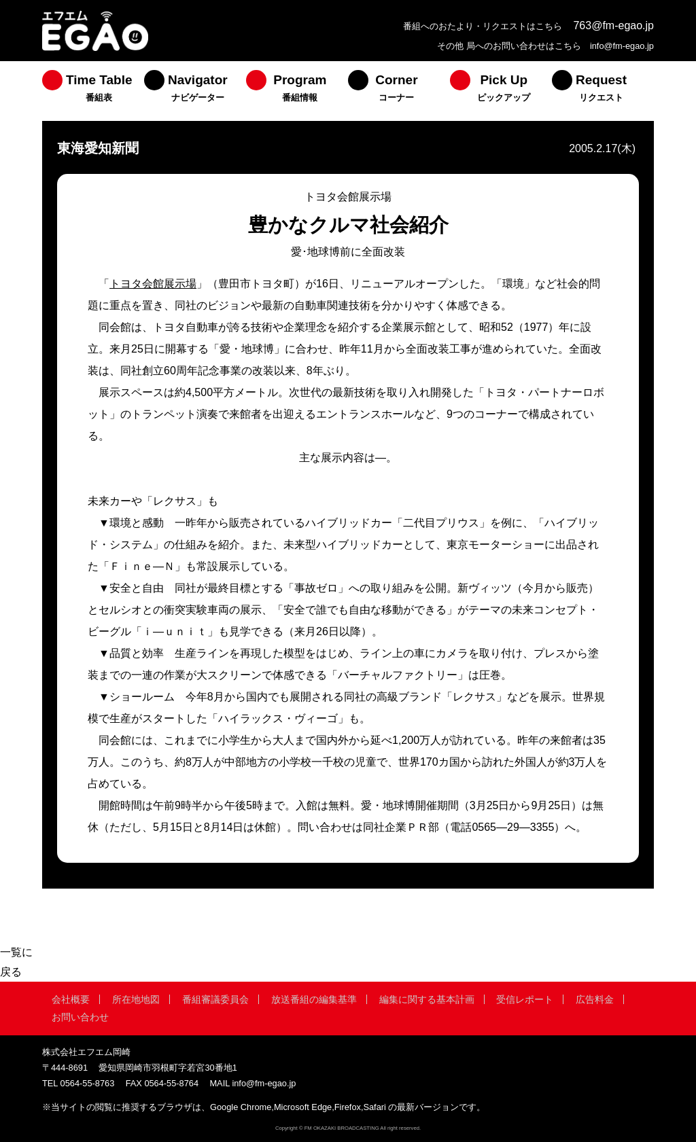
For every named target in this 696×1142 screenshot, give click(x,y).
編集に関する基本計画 (426, 999)
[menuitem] (93, 91)
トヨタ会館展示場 (152, 283)
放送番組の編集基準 (314, 999)
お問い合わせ (80, 1017)
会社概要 (71, 999)
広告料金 (595, 999)
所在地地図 (136, 999)
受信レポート (524, 999)
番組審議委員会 (215, 999)
